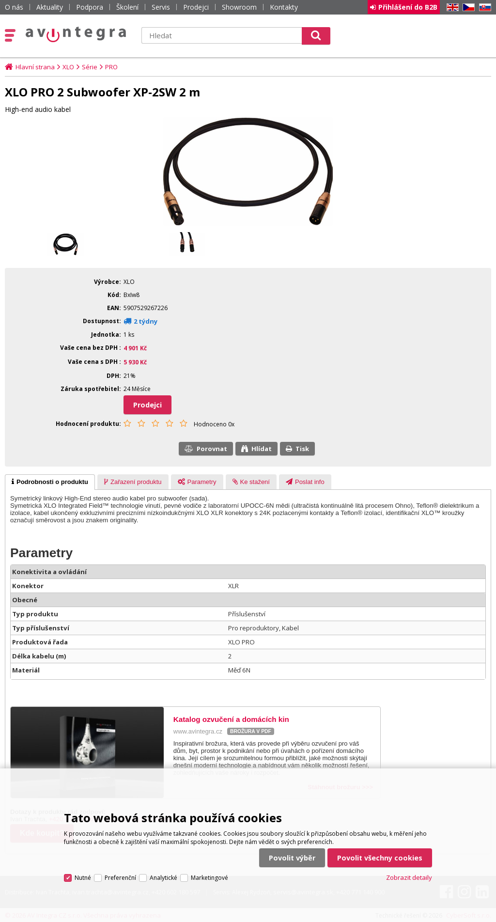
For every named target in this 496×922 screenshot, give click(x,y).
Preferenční (120, 878)
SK (483, 7)
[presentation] (49, 482)
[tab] (50, 482)
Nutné (83, 878)
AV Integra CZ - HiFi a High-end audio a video (76, 34)
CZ (467, 7)
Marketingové (209, 878)
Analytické (163, 878)
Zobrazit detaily (409, 877)
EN (451, 7)
